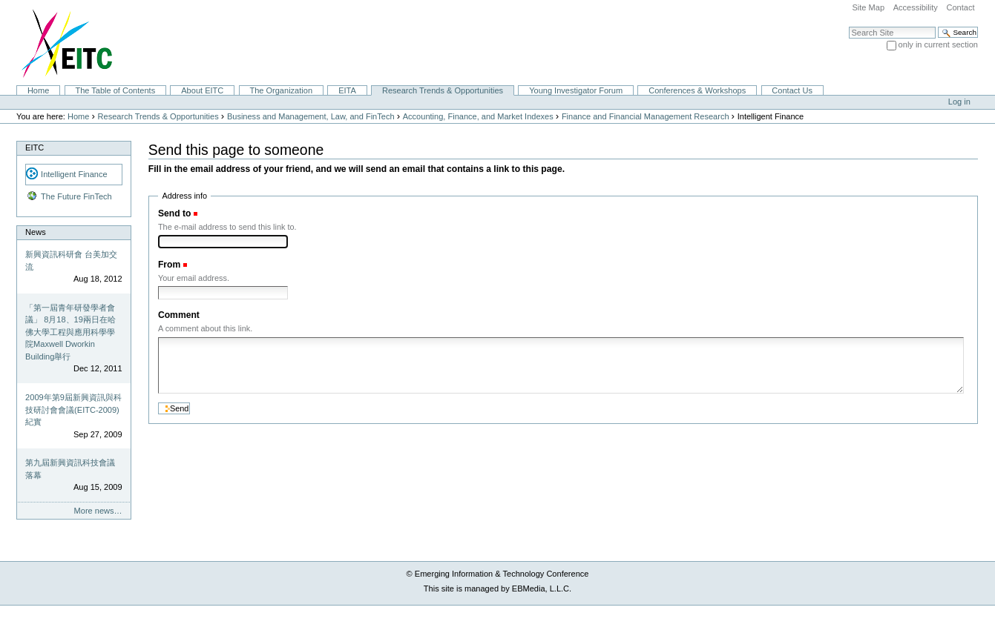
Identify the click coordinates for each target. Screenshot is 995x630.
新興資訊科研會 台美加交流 (71, 260)
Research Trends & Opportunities (442, 90)
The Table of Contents (115, 90)
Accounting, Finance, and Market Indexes (478, 116)
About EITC (202, 90)
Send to (174, 213)
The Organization (280, 90)
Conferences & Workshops (697, 90)
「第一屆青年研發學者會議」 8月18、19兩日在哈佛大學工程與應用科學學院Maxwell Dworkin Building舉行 (70, 332)
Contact (960, 7)
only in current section (938, 44)
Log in (959, 101)
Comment (179, 315)
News (35, 232)
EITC (34, 147)
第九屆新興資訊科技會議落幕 (70, 469)
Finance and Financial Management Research (645, 116)
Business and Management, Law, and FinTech (311, 116)
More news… (98, 510)
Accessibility (915, 7)
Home (38, 90)
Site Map (868, 7)
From (169, 264)
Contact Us (792, 90)
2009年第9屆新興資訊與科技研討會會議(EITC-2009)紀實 (73, 409)
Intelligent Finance (74, 174)
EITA (347, 90)
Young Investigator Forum (576, 90)
